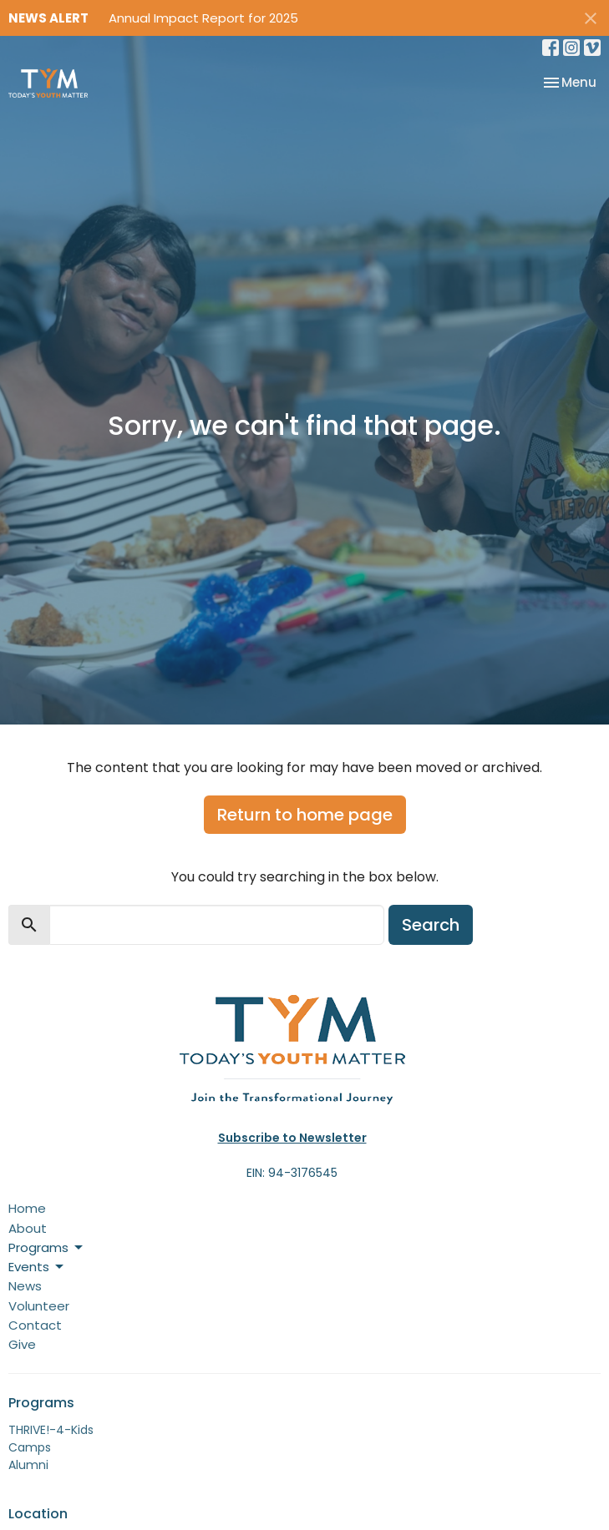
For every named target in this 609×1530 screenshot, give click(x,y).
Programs (46, 1247)
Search (430, 925)
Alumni (28, 1465)
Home (27, 1208)
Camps (29, 1447)
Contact (35, 1325)
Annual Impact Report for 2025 (203, 18)
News (25, 1286)
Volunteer (38, 1306)
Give (22, 1344)
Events (37, 1266)
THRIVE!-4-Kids (51, 1429)
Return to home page (305, 814)
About (27, 1228)
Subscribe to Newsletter (292, 1137)
